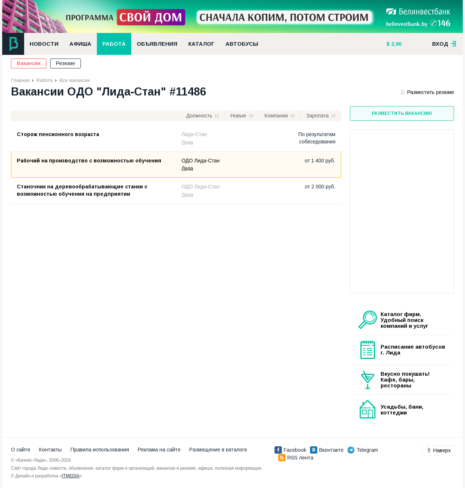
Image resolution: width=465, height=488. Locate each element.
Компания (276, 116)
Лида (187, 142)
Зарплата (317, 116)
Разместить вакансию (402, 113)
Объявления (157, 44)
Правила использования (100, 450)
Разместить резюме (427, 92)
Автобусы (242, 44)
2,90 (395, 44)
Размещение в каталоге (218, 450)
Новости (44, 44)
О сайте (20, 450)
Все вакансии (75, 80)
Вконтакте (327, 450)
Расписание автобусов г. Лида (413, 350)
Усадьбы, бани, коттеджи (402, 410)
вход (444, 44)
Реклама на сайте (159, 450)
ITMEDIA (71, 475)
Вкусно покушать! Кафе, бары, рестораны (405, 379)
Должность (199, 116)
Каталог (201, 44)
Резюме (65, 63)
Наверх (438, 450)
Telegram (362, 450)
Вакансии (29, 63)
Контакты (50, 450)
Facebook (290, 450)
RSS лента (295, 458)
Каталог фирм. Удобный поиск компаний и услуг (404, 320)
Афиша (80, 44)
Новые (238, 116)
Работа (114, 44)
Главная (20, 80)
